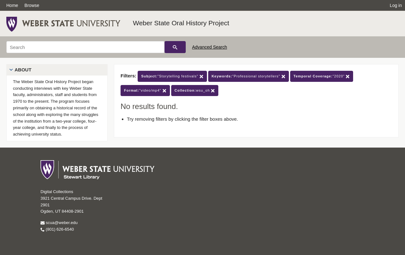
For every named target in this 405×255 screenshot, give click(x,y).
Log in (396, 5)
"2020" (322, 76)
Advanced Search (209, 47)
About (23, 69)
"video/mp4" (145, 90)
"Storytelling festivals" (172, 76)
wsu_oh (195, 90)
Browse (31, 5)
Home (12, 5)
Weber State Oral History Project (181, 23)
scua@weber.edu (59, 222)
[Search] (85, 47)
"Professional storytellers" (248, 76)
